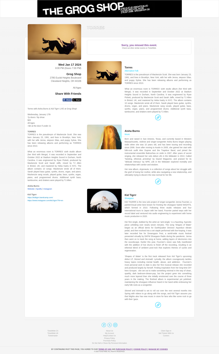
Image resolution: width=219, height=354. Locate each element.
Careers (166, 336)
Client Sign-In (166, 331)
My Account (109, 333)
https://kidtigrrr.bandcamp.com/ (40, 197)
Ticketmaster (53, 336)
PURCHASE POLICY (124, 349)
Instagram (47, 189)
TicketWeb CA (52, 331)
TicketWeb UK (52, 333)
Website (31, 189)
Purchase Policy (109, 341)
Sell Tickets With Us (166, 333)
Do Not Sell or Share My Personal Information (109, 343)
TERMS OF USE (105, 349)
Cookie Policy (141, 349)
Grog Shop (74, 74)
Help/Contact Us (109, 336)
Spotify (39, 189)
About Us (109, 331)
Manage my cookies (158, 349)
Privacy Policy (109, 338)
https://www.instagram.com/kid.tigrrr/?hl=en (45, 200)
